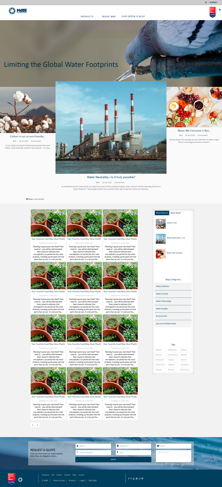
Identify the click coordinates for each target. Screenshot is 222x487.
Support (213, 3)
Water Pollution (162, 286)
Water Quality (162, 309)
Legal (82, 480)
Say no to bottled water (166, 324)
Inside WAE (109, 16)
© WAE (45, 480)
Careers (81, 475)
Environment (161, 316)
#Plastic (159, 355)
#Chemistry (172, 355)
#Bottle (159, 350)
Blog (74, 475)
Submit (113, 460)
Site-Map (93, 480)
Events (59, 475)
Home (30, 199)
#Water (184, 350)
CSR (52, 475)
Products (87, 16)
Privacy (72, 480)
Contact (67, 475)
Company (45, 475)
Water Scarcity (162, 294)
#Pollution (172, 350)
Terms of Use (59, 480)
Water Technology (163, 301)
